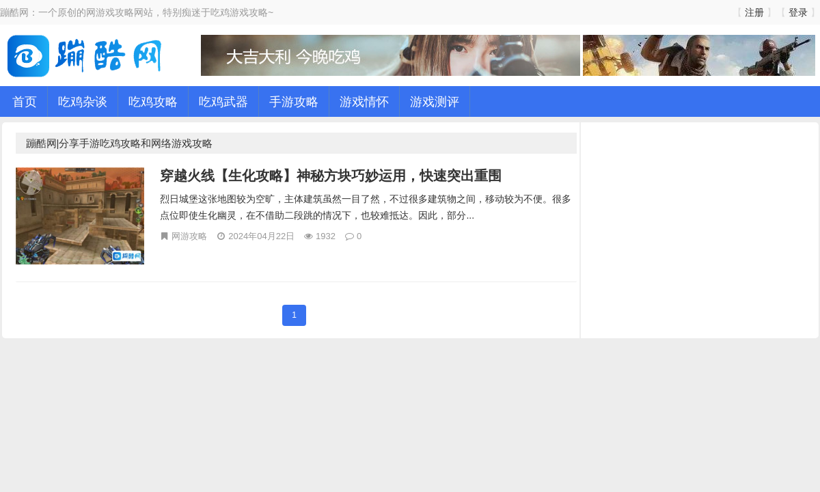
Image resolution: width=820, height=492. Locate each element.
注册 (754, 11)
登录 (798, 11)
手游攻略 (293, 101)
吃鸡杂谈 (82, 101)
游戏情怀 (364, 101)
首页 (24, 101)
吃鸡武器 (223, 101)
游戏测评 (434, 101)
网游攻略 (189, 236)
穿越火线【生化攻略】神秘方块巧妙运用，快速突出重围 (331, 175)
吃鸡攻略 (153, 101)
